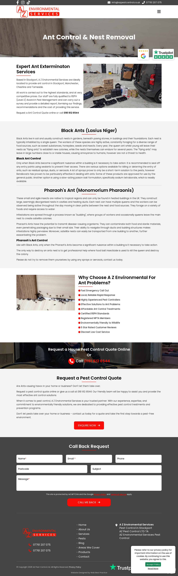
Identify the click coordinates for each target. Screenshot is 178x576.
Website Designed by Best (89, 572)
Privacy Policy (100, 494)
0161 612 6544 (97, 361)
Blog (81, 543)
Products (84, 552)
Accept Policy (153, 564)
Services (83, 534)
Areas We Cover (89, 547)
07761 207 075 (152, 2)
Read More (153, 568)
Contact (83, 556)
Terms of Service (118, 494)
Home (82, 525)
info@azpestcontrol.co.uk (124, 2)
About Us (84, 529)
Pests (82, 538)
